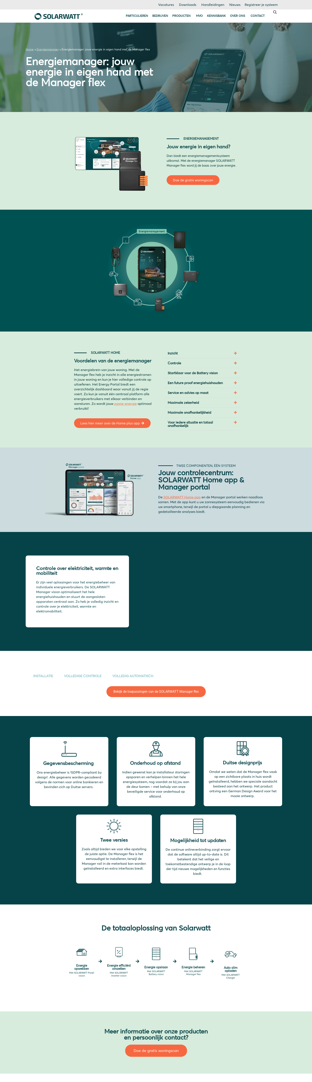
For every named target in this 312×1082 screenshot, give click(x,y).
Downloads (187, 5)
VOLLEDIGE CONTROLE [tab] (82, 676)
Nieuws (234, 5)
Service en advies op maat (188, 393)
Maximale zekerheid (183, 402)
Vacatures (166, 5)
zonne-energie (125, 403)
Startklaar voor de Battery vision (193, 373)
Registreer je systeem (261, 5)
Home (30, 49)
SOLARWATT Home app (182, 497)
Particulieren (137, 16)
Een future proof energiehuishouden (195, 383)
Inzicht (173, 353)
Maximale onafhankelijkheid (189, 412)
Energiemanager (48, 49)
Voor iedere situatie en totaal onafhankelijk (190, 424)
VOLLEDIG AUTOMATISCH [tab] (132, 676)
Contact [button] (258, 16)
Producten (181, 16)
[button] (202, 353)
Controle (174, 363)
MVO (199, 16)
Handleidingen (212, 5)
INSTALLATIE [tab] (43, 676)
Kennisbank (216, 16)
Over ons (237, 16)
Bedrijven (160, 16)
